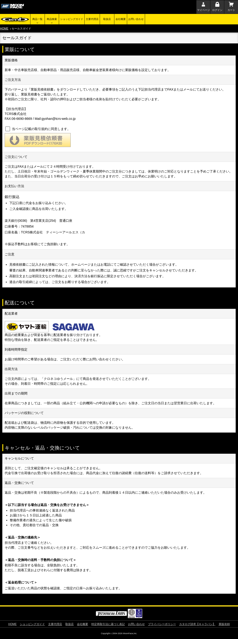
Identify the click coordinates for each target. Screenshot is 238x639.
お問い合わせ (136, 19)
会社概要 (121, 19)
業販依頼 (224, 624)
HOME (4, 28)
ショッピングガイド (71, 19)
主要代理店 (92, 19)
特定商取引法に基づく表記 (108, 624)
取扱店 (107, 19)
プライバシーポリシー (162, 624)
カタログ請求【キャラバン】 (197, 624)
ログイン (217, 10)
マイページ (203, 10)
